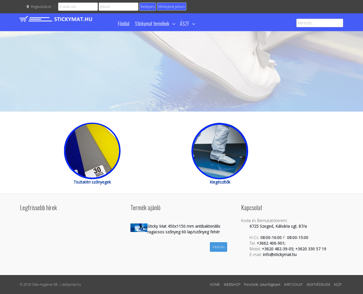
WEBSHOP (232, 284)
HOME (215, 284)
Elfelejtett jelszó (171, 6)
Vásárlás (218, 246)
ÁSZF (187, 23)
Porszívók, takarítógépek (262, 284)
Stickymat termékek (155, 23)
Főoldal (123, 23)
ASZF (338, 284)
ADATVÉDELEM (318, 284)
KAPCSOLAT (293, 284)
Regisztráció (41, 6)
